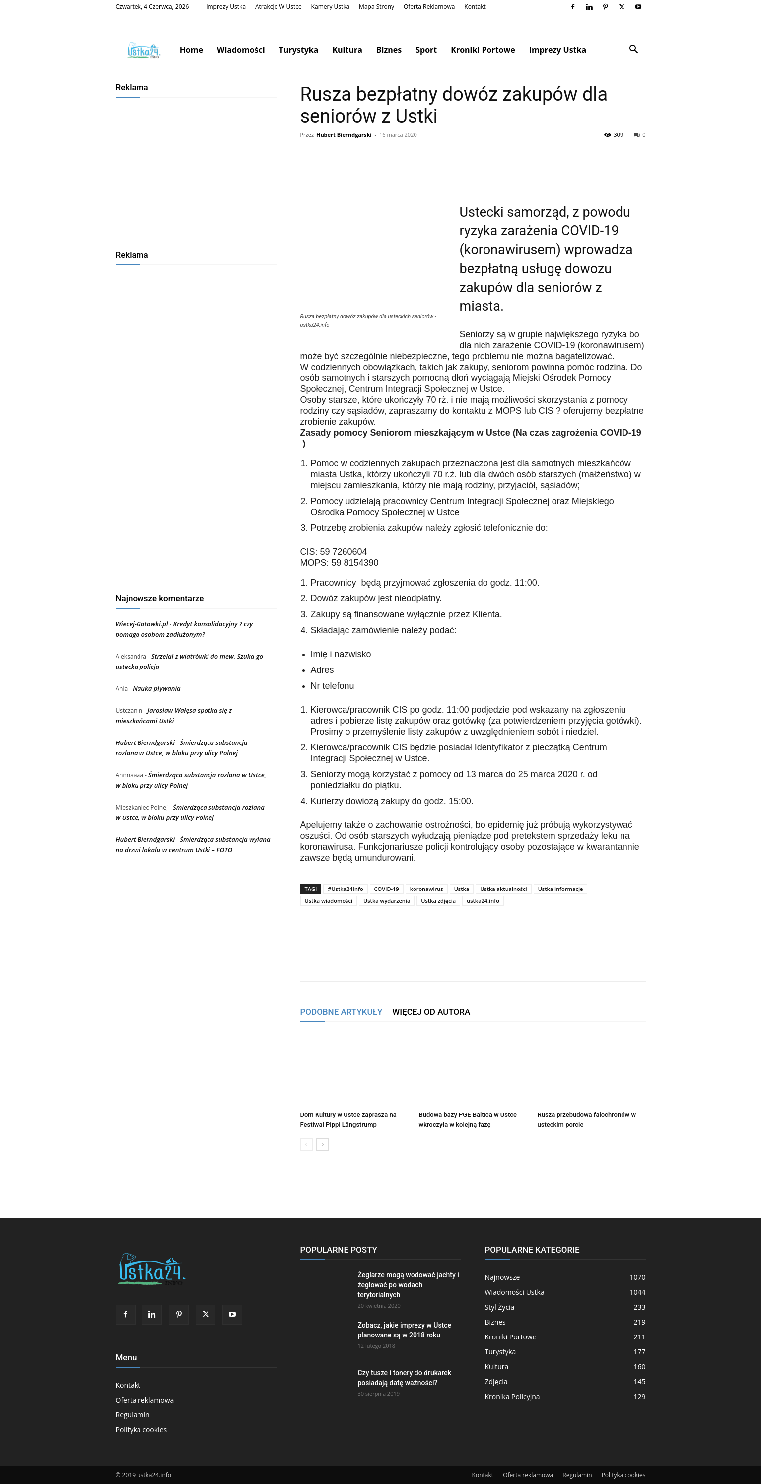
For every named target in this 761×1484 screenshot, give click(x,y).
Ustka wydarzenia (386, 900)
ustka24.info (483, 900)
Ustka (462, 888)
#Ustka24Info (345, 888)
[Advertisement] (196, 170)
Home (191, 49)
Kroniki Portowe (483, 49)
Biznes (389, 49)
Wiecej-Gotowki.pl (142, 623)
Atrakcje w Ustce (278, 6)
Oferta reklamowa (429, 6)
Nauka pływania (156, 688)
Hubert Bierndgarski (344, 134)
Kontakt (474, 6)
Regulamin (133, 1414)
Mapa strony (376, 6)
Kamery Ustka (330, 6)
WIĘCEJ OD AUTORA (431, 1012)
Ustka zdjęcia (438, 900)
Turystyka (299, 49)
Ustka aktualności (503, 888)
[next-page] (322, 1144)
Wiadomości (241, 49)
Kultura (347, 49)
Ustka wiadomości (329, 900)
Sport (426, 49)
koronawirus (426, 888)
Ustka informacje (560, 888)
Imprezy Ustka (226, 6)
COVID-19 (386, 888)
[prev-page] (306, 1144)
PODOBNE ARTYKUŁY (341, 1012)
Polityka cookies (141, 1429)
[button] (634, 50)
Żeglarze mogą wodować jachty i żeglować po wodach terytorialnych (408, 1285)
